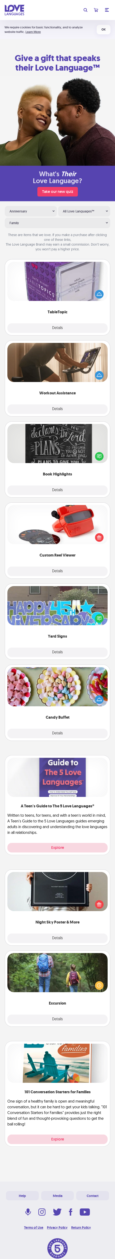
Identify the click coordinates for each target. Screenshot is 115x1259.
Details (57, 328)
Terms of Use (33, 1227)
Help (22, 1196)
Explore (57, 847)
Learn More (33, 32)
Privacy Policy (57, 1227)
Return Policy (81, 1227)
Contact (93, 1196)
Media (57, 1196)
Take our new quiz (57, 191)
